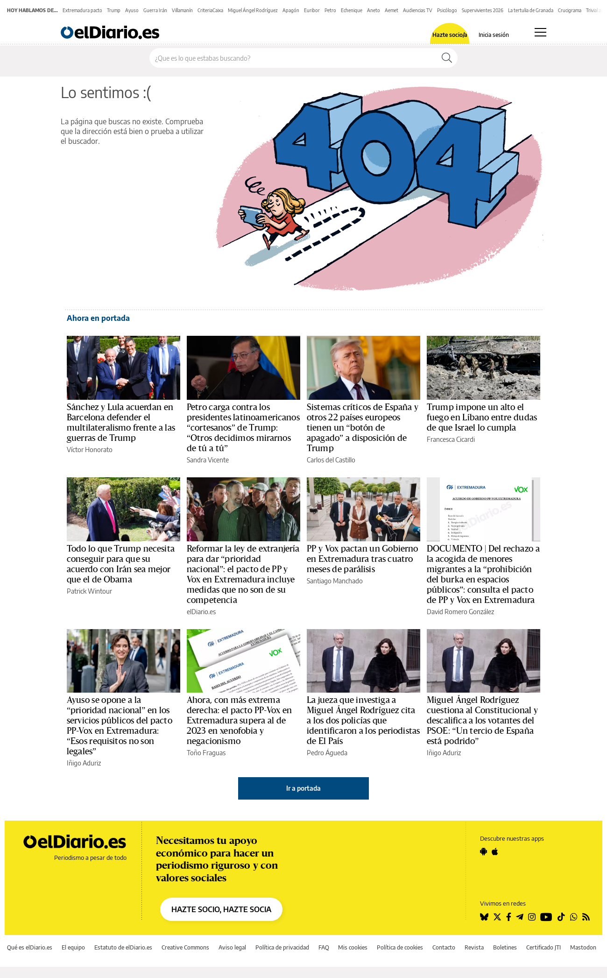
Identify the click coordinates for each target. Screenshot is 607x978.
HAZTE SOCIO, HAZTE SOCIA (221, 909)
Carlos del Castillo (331, 460)
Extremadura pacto (82, 10)
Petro (330, 10)
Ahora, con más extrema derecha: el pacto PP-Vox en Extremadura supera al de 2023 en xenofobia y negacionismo (239, 720)
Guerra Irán (155, 10)
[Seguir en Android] (483, 851)
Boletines (505, 947)
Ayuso (132, 10)
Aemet (391, 10)
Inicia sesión (494, 35)
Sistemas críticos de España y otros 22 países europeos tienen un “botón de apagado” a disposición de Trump (362, 428)
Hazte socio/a (449, 35)
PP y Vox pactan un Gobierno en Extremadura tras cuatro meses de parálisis (362, 559)
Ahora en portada (98, 318)
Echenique (351, 10)
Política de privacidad (282, 947)
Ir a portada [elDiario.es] (303, 788)
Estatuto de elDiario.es (123, 947)
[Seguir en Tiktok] (561, 917)
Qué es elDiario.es (29, 947)
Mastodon (583, 947)
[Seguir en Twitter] (497, 917)
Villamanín (182, 10)
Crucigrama (569, 10)
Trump (113, 10)
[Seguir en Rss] (586, 917)
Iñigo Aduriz (84, 763)
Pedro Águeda (327, 753)
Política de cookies (400, 947)
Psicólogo (447, 10)
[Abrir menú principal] (540, 32)
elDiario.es (201, 612)
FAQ (323, 947)
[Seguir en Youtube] (546, 917)
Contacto (443, 947)
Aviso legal (232, 947)
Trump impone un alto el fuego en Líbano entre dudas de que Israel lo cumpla (482, 417)
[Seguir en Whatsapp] (574, 917)
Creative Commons (185, 947)
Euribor (312, 10)
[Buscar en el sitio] (293, 58)
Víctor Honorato (90, 450)
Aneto (373, 10)
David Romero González (460, 612)
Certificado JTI (543, 947)
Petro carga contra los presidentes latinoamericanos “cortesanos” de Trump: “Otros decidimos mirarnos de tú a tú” (243, 428)
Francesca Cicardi (451, 439)
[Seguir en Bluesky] (484, 917)
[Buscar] (447, 58)
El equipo (73, 947)
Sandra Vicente (208, 460)
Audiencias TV (417, 10)
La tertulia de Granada (530, 10)
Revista (474, 947)
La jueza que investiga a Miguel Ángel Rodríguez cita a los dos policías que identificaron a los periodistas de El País (363, 720)
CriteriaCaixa (210, 10)
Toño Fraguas (206, 753)
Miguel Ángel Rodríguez (253, 10)
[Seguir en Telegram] (519, 917)
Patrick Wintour (89, 591)
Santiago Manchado (335, 581)
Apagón (290, 10)
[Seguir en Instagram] (532, 917)
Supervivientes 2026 (482, 10)
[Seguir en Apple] (495, 851)
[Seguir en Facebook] (508, 917)
